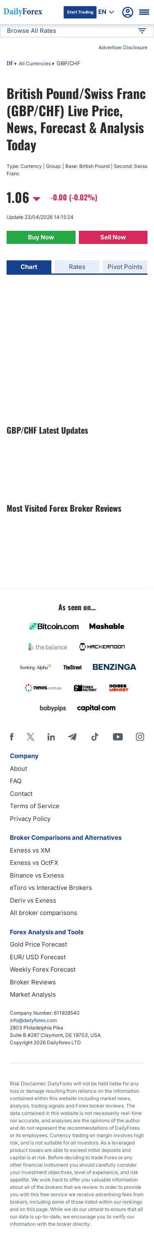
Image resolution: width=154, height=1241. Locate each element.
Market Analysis (33, 994)
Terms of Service (35, 806)
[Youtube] (118, 736)
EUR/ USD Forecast (38, 957)
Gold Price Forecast (38, 944)
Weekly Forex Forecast (43, 969)
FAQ (15, 781)
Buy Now (41, 237)
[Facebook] (12, 736)
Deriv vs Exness (33, 900)
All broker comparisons (43, 913)
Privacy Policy (30, 819)
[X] (30, 736)
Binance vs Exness (37, 875)
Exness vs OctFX (34, 862)
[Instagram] (140, 737)
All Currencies (35, 63)
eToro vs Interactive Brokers (51, 888)
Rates (77, 267)
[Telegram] (72, 736)
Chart (29, 267)
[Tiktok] (95, 737)
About (18, 768)
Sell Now (113, 237)
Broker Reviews (33, 982)
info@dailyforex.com (33, 1020)
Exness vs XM (30, 850)
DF (10, 64)
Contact (21, 793)
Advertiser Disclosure (123, 47)
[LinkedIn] (51, 736)
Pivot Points (125, 267)
